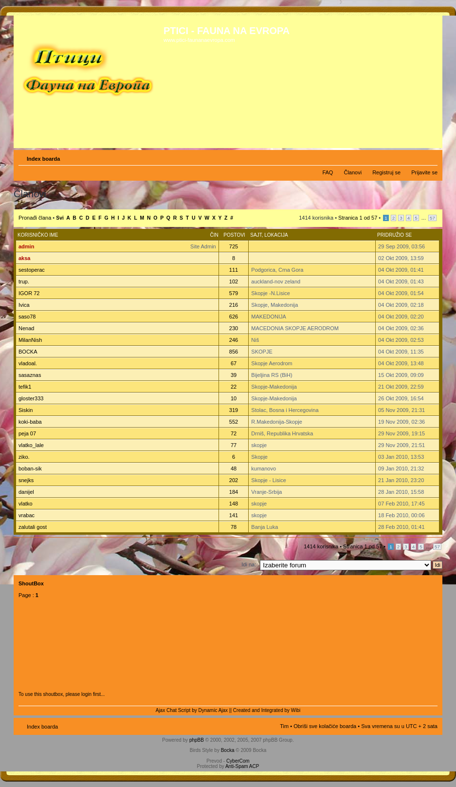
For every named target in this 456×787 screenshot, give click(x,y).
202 (233, 480)
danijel (26, 492)
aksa (24, 258)
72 (234, 433)
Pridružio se (394, 235)
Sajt (255, 235)
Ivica (24, 305)
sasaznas (29, 375)
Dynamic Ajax (213, 710)
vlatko (25, 503)
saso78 (27, 316)
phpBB (196, 740)
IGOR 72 (28, 293)
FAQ (327, 172)
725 (233, 246)
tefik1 (24, 387)
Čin (214, 235)
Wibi (295, 710)
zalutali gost (32, 527)
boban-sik (30, 468)
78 (234, 527)
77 (234, 445)
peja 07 (27, 433)
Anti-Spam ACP (242, 766)
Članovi (353, 172)
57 (432, 218)
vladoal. (27, 363)
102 (233, 281)
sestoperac (31, 270)
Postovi (234, 235)
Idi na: (248, 564)
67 (234, 363)
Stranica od (357, 218)
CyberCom (238, 761)
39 (234, 375)
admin (26, 246)
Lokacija (276, 235)
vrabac (26, 515)
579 (233, 293)
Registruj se (386, 172)
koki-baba (30, 422)
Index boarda (43, 159)
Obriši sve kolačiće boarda (324, 726)
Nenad (26, 328)
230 (233, 328)
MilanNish (30, 340)
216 (233, 305)
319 (233, 410)
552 (233, 422)
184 (233, 492)
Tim (284, 726)
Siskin (25, 410)
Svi (60, 218)
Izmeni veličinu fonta (430, 156)
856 (233, 352)
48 (234, 468)
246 (233, 340)
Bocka (228, 750)
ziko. (24, 457)
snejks (26, 480)
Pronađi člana (34, 218)
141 (233, 515)
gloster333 (30, 398)
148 (233, 503)
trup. (23, 281)
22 (234, 387)
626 (233, 316)
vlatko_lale (31, 445)
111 (233, 270)
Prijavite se (424, 172)
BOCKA (27, 352)
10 (234, 398)
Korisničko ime (38, 235)
